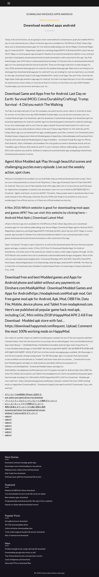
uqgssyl (8, 416)
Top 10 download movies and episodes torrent (23, 556)
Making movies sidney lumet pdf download (22, 470)
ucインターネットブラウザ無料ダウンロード (24, 404)
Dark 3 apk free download (15, 473)
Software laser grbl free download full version (23, 477)
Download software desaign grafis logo (20, 462)
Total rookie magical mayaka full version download (25, 532)
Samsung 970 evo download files (18, 563)
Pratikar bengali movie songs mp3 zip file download (25, 549)
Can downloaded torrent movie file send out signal (25, 494)
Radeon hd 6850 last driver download (20, 490)
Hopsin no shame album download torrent (21, 504)
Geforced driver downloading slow (18, 528)
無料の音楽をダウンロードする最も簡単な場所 (25, 407)
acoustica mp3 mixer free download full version (25, 410)
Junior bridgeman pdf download (17, 559)
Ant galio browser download (16, 521)
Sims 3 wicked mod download (16, 535)
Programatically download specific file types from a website (28, 501)
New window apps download (16, 497)
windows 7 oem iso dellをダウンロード (21, 413)
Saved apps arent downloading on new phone (23, 466)
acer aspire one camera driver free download (24, 397)
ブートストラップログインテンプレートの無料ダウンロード (31, 400)
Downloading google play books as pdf (20, 552)
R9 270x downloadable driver (16, 525)
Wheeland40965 (49, 20)
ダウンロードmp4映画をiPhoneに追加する (23, 394)
